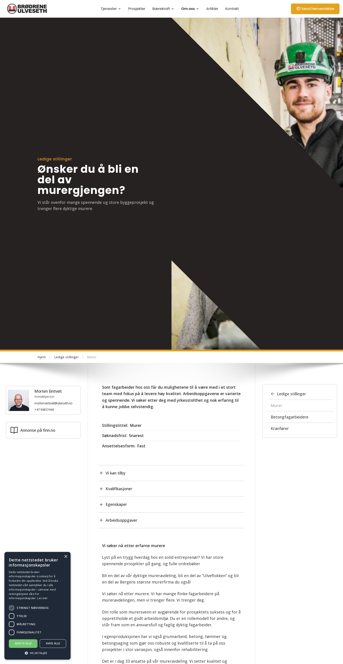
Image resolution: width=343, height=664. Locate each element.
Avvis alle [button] (53, 643)
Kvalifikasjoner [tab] (115, 488)
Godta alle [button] (23, 643)
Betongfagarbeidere (289, 417)
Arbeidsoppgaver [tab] (118, 520)
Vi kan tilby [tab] (112, 473)
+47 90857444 (44, 410)
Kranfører (280, 428)
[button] (37, 653)
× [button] (65, 556)
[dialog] (37, 606)
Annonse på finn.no (32, 430)
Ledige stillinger (288, 393)
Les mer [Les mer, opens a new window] (42, 598)
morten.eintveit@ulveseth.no (53, 403)
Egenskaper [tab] (113, 504)
